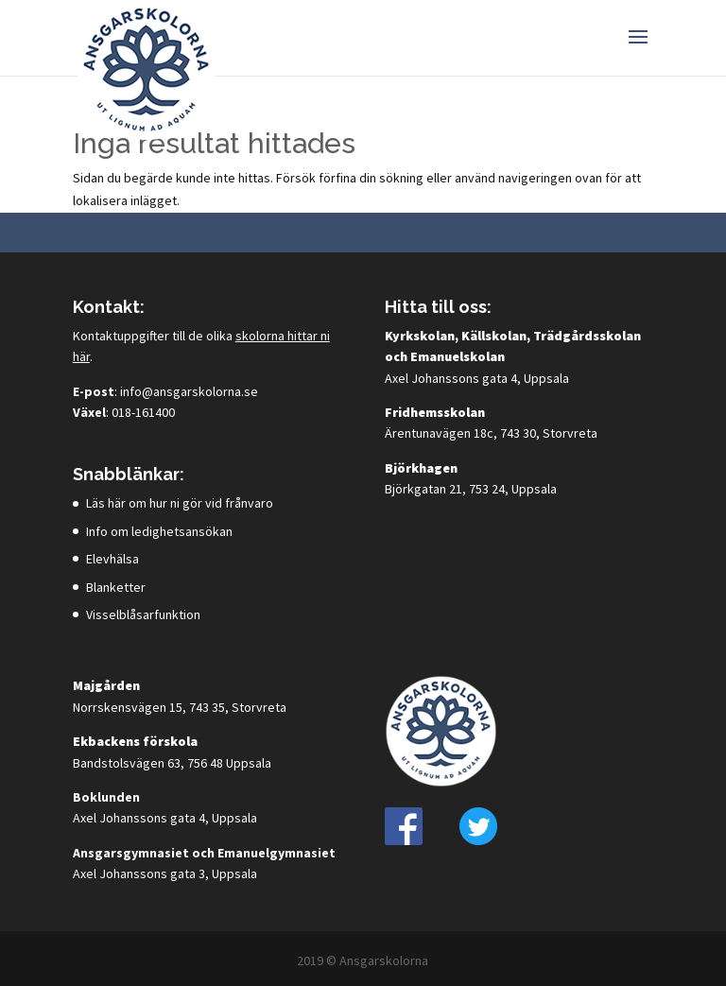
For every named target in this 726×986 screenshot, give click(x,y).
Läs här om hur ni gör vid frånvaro (179, 502)
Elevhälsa (112, 558)
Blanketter (116, 587)
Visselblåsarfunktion (143, 614)
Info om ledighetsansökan (159, 531)
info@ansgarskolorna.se (189, 391)
